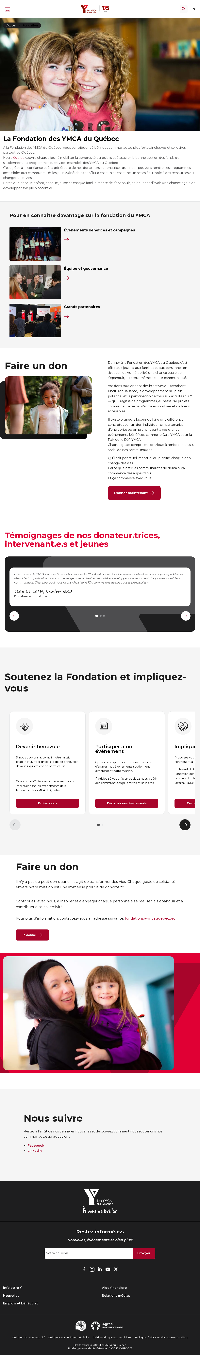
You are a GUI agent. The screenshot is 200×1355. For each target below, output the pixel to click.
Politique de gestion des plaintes (112, 1337)
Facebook (36, 1145)
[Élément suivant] (185, 824)
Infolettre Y (12, 1288)
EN (193, 9)
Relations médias (116, 1296)
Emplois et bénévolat (20, 1303)
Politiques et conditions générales (69, 1337)
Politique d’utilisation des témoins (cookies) (161, 1337)
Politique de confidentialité (28, 1337)
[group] (47, 763)
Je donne (32, 935)
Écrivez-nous (47, 803)
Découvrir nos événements (127, 803)
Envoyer (144, 1253)
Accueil (11, 25)
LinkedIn (35, 1151)
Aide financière (114, 1288)
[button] (98, 825)
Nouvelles (11, 1296)
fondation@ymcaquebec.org (150, 918)
